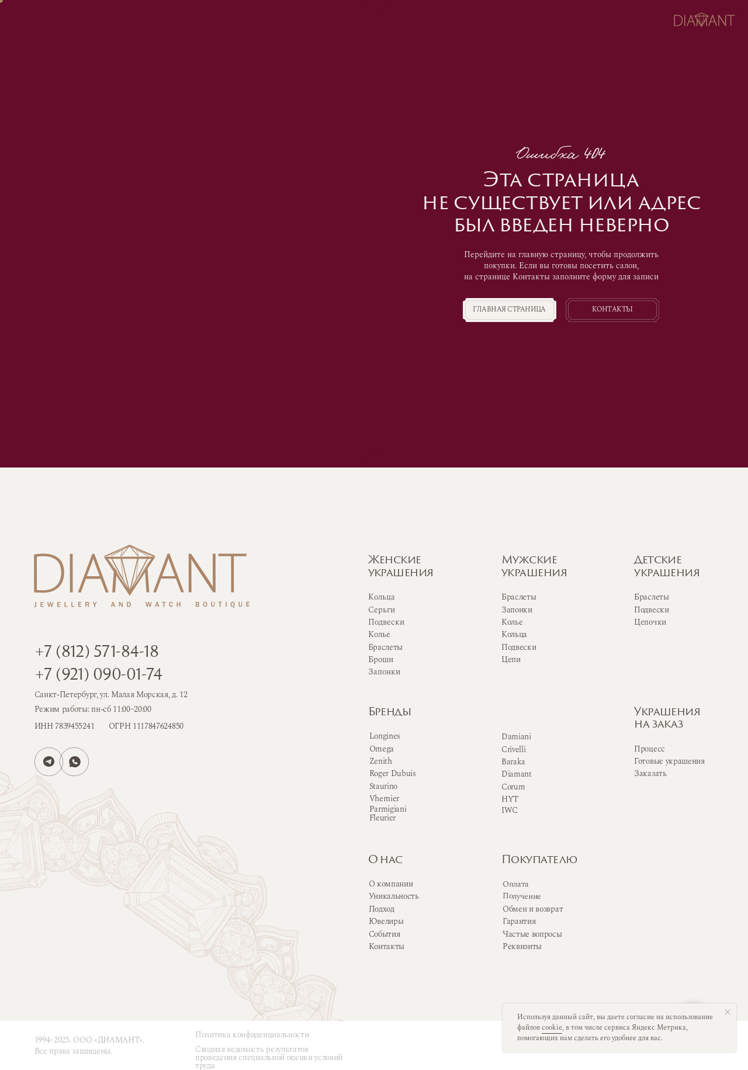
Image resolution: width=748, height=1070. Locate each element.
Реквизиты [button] (522, 946)
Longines (384, 736)
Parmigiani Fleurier (388, 813)
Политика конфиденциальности (252, 1035)
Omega (381, 749)
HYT (509, 799)
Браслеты (518, 597)
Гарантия (519, 921)
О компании (391, 884)
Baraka (513, 762)
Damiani (516, 736)
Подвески (518, 647)
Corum (513, 787)
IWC (509, 810)
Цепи (511, 659)
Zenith (380, 761)
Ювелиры (386, 921)
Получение (522, 896)
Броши (380, 659)
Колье (511, 622)
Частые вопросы (532, 934)
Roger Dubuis (392, 773)
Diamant (516, 774)
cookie (552, 1027)
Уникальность (394, 896)
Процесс (649, 749)
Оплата (516, 884)
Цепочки (650, 622)
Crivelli (513, 749)
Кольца (514, 634)
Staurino (383, 786)
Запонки (516, 610)
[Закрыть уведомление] (727, 1012)
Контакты (386, 946)
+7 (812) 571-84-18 (96, 653)
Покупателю (539, 860)
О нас (385, 860)
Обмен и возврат (533, 909)
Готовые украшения (669, 761)
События (384, 934)
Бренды (389, 712)
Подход (381, 909)
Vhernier (384, 798)
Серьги (381, 610)
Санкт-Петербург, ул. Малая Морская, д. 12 (111, 694)
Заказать (650, 773)
